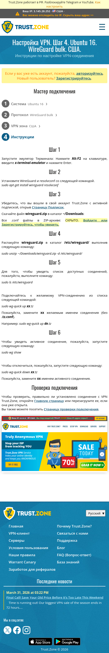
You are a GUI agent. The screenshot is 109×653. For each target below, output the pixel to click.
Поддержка (67, 540)
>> (58, 15)
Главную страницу (49, 401)
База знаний (68, 562)
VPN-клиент (19, 533)
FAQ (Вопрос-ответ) (74, 554)
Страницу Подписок (48, 207)
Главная (16, 526)
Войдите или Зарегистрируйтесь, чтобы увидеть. (55, 222)
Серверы (16, 540)
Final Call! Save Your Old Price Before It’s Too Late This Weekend (54, 597)
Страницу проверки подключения (71, 409)
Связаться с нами (72, 533)
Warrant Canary (22, 562)
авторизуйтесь (89, 73)
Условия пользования (28, 547)
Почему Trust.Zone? (74, 526)
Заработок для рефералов (32, 569)
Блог (61, 547)
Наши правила (22, 554)
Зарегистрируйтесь (73, 78)
